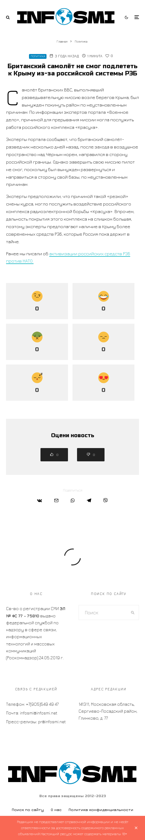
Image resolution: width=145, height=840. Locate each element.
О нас (56, 809)
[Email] (56, 500)
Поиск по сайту (28, 809)
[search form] (103, 612)
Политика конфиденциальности (101, 809)
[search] (133, 612)
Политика (38, 56)
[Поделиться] (39, 500)
